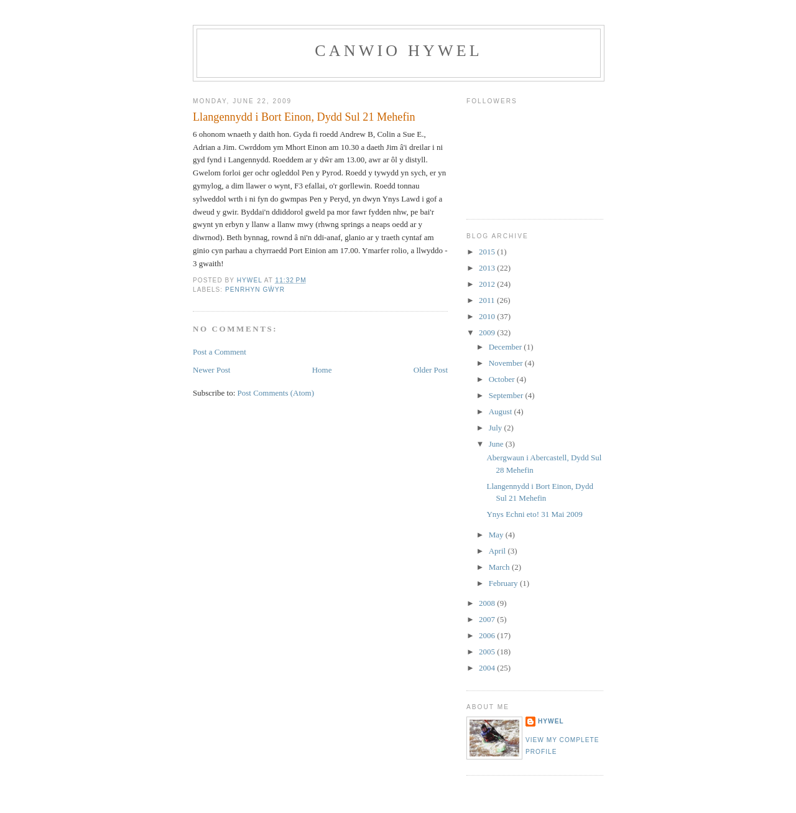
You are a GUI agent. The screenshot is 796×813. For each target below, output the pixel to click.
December (506, 346)
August (501, 411)
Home (322, 369)
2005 (488, 651)
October (503, 379)
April (498, 550)
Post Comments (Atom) (276, 392)
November (507, 363)
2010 (488, 316)
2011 (488, 300)
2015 (488, 251)
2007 (488, 619)
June (497, 443)
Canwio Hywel (399, 51)
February (504, 583)
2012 (488, 284)
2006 (488, 635)
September (507, 395)
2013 (488, 267)
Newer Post (211, 369)
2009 (488, 332)
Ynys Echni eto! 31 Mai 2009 (534, 514)
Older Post (431, 369)
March (500, 567)
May (497, 534)
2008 (488, 603)
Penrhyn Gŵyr (255, 289)
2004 (488, 667)
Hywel (551, 721)
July (496, 427)
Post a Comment (219, 351)
